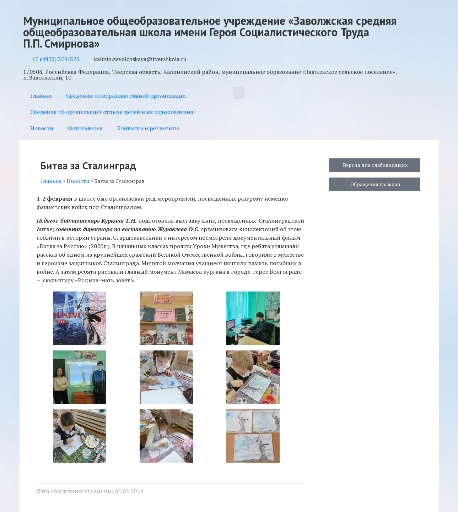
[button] (238, 93)
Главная (41, 95)
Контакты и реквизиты (148, 128)
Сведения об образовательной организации (126, 95)
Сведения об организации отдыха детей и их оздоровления (111, 112)
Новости (41, 128)
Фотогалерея (85, 128)
